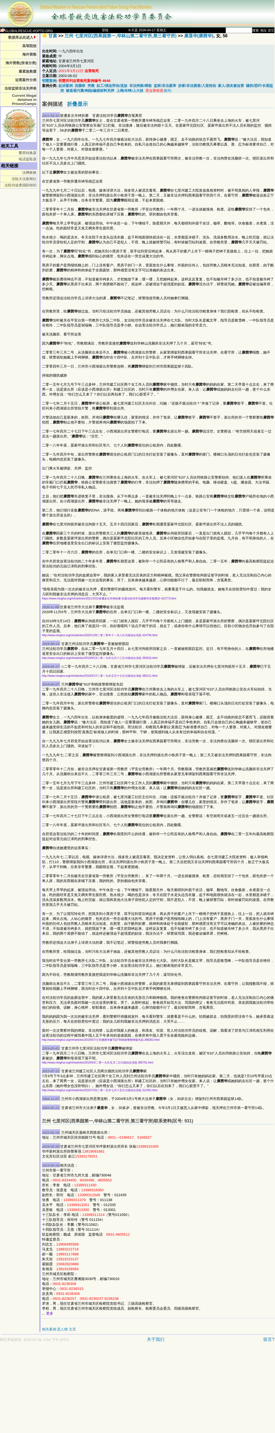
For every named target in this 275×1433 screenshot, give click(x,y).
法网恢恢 (29, 172)
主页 (72, 1329)
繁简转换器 (28, 153)
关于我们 (155, 1339)
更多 (49, 1313)
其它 (271, 30)
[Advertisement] (106, 1390)
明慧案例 (49, 81)
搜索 (255, 30)
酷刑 (167, 91)
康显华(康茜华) (199, 35)
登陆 (105, 30)
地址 (263, 30)
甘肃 (52, 35)
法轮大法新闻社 (24, 179)
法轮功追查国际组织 (20, 185)
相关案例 (49, 1329)
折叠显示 (77, 104)
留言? (268, 1339)
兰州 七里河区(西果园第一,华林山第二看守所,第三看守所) (120, 35)
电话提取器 (28, 159)
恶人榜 (62, 1329)
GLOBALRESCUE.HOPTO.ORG (26, 31)
